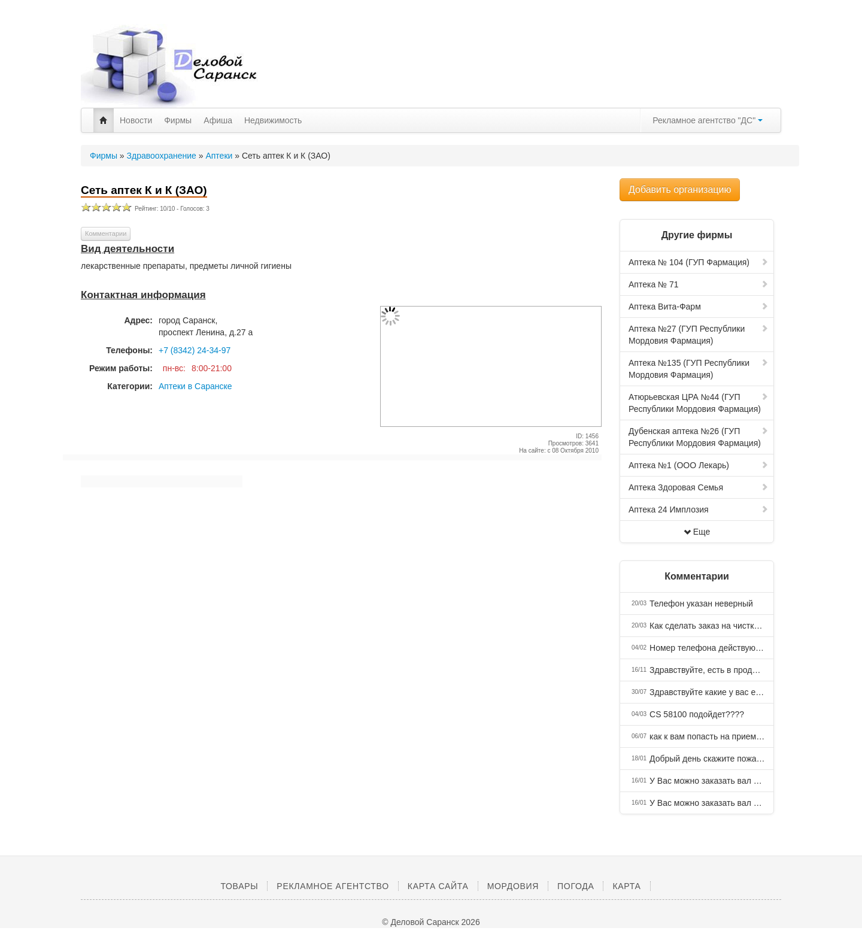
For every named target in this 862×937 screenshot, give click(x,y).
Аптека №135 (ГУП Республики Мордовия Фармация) (699, 369)
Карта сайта (438, 886)
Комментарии (105, 233)
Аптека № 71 (699, 284)
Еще (697, 531)
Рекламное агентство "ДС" (707, 120)
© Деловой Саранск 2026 (430, 922)
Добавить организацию (680, 189)
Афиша (218, 120)
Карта (626, 886)
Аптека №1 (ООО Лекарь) (699, 465)
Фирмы (178, 120)
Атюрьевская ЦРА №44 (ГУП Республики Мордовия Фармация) (699, 403)
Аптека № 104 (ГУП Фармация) (699, 262)
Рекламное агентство (332, 886)
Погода (575, 886)
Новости (136, 120)
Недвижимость (273, 120)
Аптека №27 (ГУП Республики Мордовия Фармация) (699, 334)
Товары (239, 886)
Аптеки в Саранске (195, 386)
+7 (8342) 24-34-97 (194, 350)
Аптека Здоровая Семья (699, 487)
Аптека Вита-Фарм (699, 306)
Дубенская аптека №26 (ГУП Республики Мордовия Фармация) (699, 437)
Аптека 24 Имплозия (699, 509)
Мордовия (513, 886)
